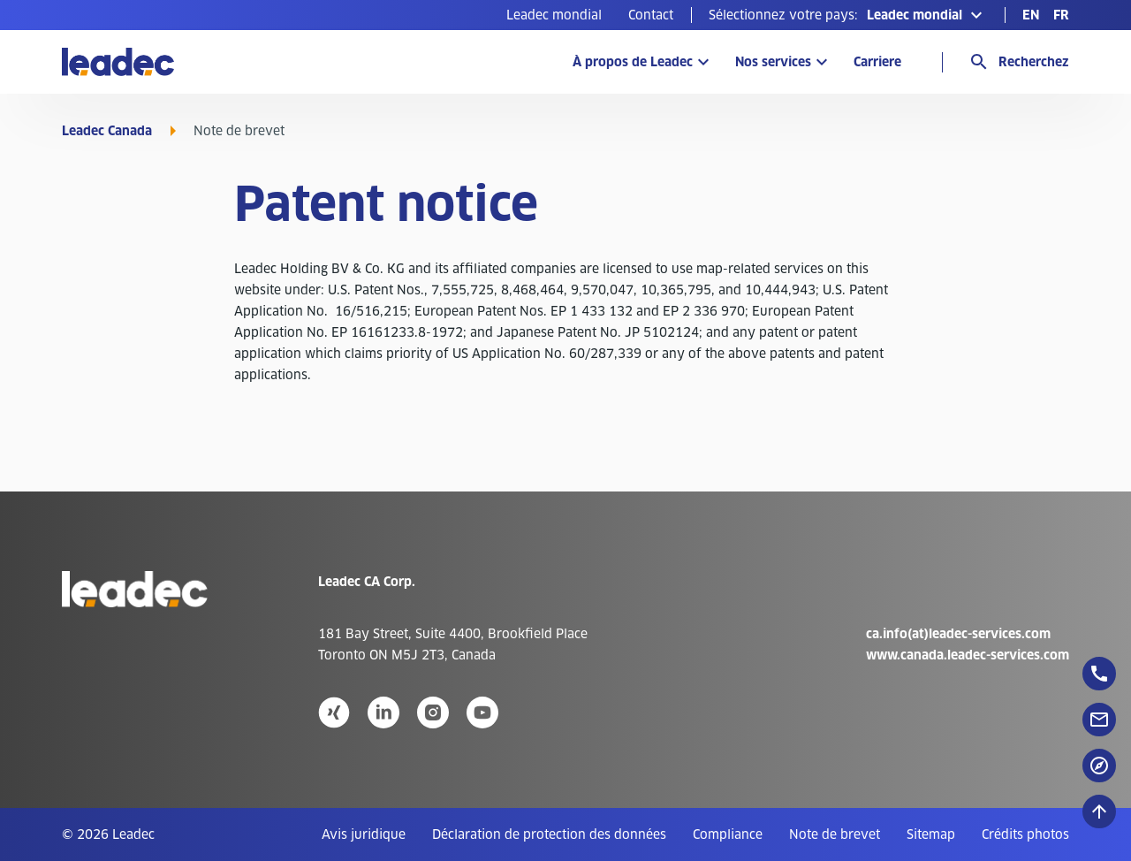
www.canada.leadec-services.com (967, 655)
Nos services (773, 62)
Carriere (877, 62)
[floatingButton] (1099, 673)
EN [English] (1030, 15)
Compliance (728, 834)
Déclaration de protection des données (549, 834)
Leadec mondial (554, 15)
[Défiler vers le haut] (1099, 811)
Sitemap (931, 834)
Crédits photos (1025, 834)
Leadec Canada (107, 131)
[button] (848, 15)
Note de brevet (834, 834)
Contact (650, 15)
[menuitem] (554, 15)
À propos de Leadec (633, 62)
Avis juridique (364, 834)
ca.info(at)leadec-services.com (958, 634)
